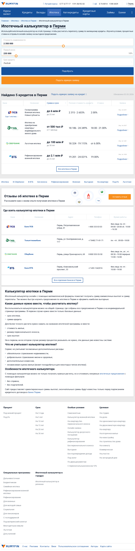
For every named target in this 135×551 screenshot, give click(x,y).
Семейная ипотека (11, 486)
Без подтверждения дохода (80, 453)
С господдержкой (11, 517)
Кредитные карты (89, 12)
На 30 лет (39, 433)
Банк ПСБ (29, 226)
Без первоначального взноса (81, 445)
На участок (105, 453)
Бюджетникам (9, 482)
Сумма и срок (53, 103)
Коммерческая (106, 449)
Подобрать (67, 71)
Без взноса (42, 182)
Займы (111, 12)
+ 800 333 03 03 (95, 226)
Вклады (40, 12)
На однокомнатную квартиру (113, 421)
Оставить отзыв (120, 196)
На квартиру (102, 182)
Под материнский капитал (15, 521)
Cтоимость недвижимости (15, 40)
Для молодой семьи (12, 505)
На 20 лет (39, 429)
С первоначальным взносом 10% (82, 466)
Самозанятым (74, 413)
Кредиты (27, 12)
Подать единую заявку (67, 80)
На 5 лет (39, 417)
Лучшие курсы (50, 3)
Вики (53, 546)
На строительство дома (110, 441)
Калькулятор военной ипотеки (81, 417)
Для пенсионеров (11, 513)
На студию (104, 413)
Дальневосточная (11, 478)
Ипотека (54, 12)
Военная (76, 182)
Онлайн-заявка (74, 428)
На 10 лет (39, 421)
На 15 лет (39, 425)
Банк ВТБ (29, 268)
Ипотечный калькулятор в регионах (47, 482)
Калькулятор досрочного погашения (79, 433)
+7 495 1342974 (95, 268)
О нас (25, 546)
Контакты (44, 546)
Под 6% (115, 182)
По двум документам (77, 461)
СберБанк (29, 254)
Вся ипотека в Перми (67, 169)
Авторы (94, 546)
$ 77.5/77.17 (65, 3)
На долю (103, 417)
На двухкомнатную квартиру (112, 425)
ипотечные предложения (112, 373)
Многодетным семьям (13, 525)
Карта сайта (106, 546)
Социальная (8, 509)
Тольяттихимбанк (33, 240)
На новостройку (107, 437)
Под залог (72, 457)
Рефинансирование (60, 182)
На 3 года (39, 413)
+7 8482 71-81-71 (96, 240)
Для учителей (9, 533)
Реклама (34, 546)
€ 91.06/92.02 (79, 3)
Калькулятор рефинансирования (76, 440)
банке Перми (34, 392)
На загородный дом (108, 457)
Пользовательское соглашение (73, 546)
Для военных (9, 501)
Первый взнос (9, 50)
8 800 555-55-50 (95, 254)
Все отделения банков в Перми (67, 280)
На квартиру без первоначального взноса (79, 422)
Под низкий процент (12, 413)
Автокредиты (71, 12)
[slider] (63, 46)
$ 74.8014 (103, 3)
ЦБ (95, 3)
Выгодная (88, 182)
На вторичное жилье (109, 433)
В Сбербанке (18, 182)
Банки (122, 12)
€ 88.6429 (114, 3)
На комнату (105, 445)
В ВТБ (30, 182)
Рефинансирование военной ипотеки (16, 492)
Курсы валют (7, 12)
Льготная (127, 182)
